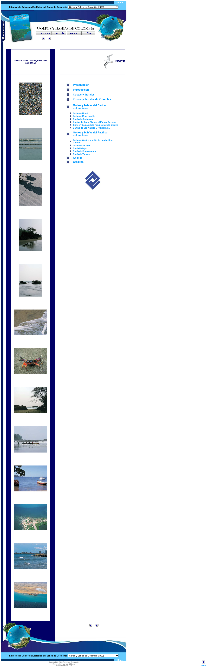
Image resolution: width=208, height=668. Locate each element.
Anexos (77, 157)
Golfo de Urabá (80, 113)
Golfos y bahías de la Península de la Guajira (95, 125)
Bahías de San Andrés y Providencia (91, 128)
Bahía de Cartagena (83, 119)
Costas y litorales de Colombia (92, 99)
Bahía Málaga (79, 148)
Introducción (81, 89)
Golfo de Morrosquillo (84, 116)
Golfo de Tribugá (81, 145)
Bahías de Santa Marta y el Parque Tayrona (94, 122)
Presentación (81, 85)
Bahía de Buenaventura (85, 151)
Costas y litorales (84, 94)
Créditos (78, 162)
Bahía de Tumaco (81, 154)
